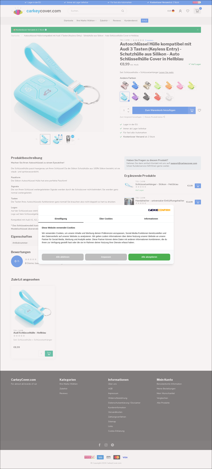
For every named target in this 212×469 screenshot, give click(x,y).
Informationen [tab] (151, 219)
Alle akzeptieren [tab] (149, 257)
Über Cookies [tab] (106, 219)
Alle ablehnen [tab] (62, 257)
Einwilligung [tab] (61, 219)
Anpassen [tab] (106, 257)
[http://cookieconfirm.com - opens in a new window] (159, 210)
